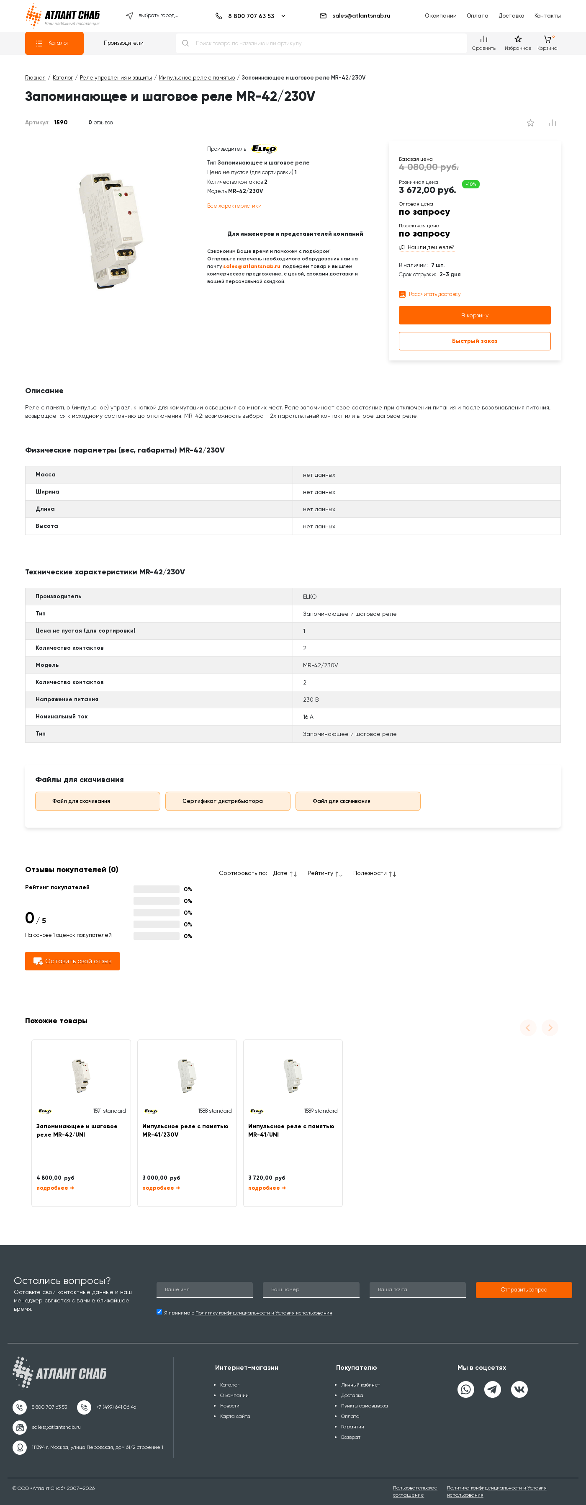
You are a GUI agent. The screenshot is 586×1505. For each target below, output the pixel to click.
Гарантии (352, 1427)
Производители (124, 43)
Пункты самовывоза (364, 1406)
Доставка (511, 16)
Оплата (477, 16)
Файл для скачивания (75, 801)
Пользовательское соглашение (415, 1491)
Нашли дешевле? (431, 247)
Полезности (370, 873)
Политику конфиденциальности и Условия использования (263, 1313)
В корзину (474, 315)
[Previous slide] (528, 1027)
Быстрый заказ (475, 341)
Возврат (350, 1437)
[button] (524, 1290)
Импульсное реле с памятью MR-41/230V (185, 1130)
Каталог (52, 43)
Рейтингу (320, 873)
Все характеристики (234, 206)
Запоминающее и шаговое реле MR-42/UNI (77, 1130)
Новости (229, 1406)
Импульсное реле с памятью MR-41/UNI (291, 1130)
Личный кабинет (360, 1385)
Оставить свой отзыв (72, 961)
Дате (280, 873)
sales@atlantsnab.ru (354, 16)
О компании (441, 16)
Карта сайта (235, 1416)
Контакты (548, 16)
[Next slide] (550, 1027)
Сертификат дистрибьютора (217, 801)
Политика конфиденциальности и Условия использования (497, 1491)
